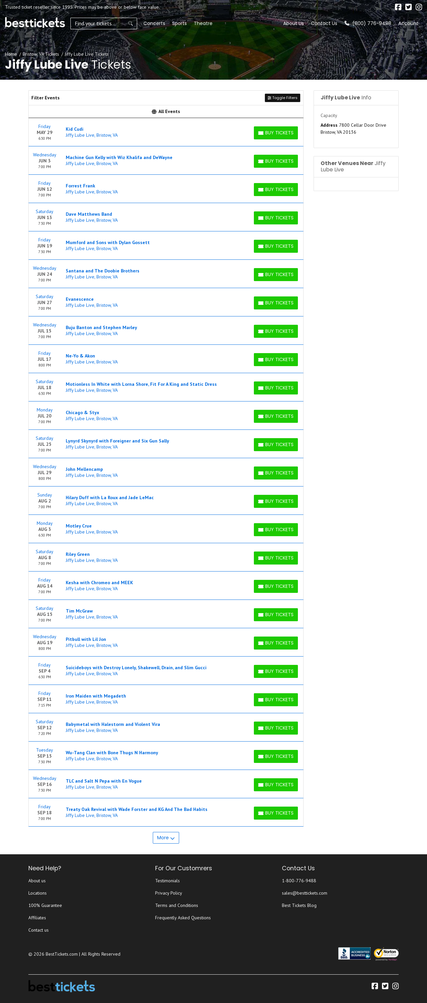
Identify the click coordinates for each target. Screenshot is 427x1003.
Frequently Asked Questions (183, 918)
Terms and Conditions (176, 905)
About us (37, 881)
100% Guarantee (45, 905)
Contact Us (324, 23)
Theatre (203, 23)
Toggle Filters (283, 97)
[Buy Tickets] (276, 132)
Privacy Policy (168, 893)
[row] (166, 132)
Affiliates (37, 918)
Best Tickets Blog (299, 905)
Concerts (154, 23)
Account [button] (408, 23)
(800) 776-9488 (368, 23)
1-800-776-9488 (299, 881)
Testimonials (167, 881)
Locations (37, 893)
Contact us (38, 930)
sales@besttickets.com (304, 893)
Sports (179, 23)
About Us (293, 23)
